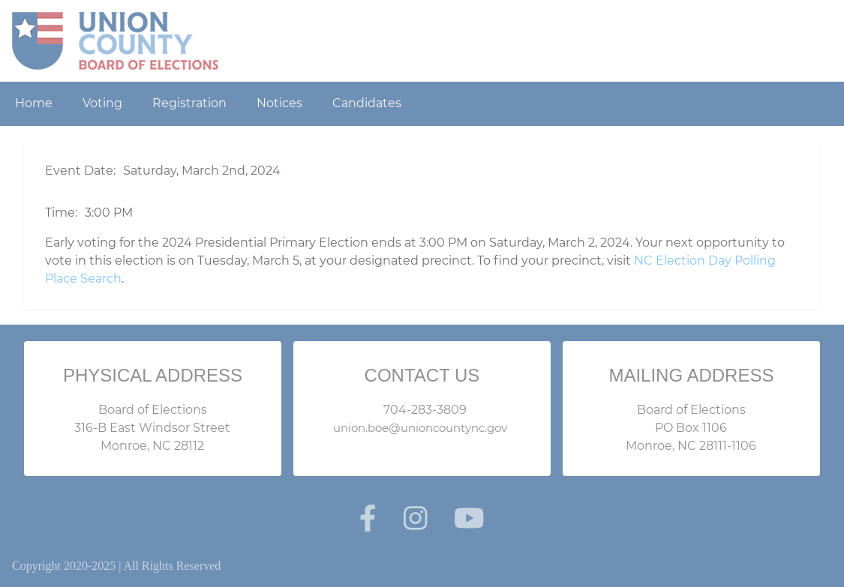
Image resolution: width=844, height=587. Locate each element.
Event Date (79, 170)
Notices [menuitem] (279, 103)
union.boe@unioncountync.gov (420, 428)
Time (60, 212)
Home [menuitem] (34, 103)
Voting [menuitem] (102, 103)
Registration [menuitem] (189, 103)
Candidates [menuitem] (366, 103)
